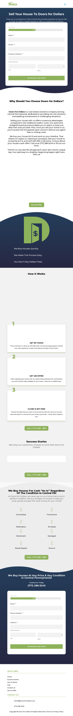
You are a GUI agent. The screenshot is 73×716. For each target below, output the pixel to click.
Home (9, 677)
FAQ (8, 685)
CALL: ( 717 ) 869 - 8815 (36, 428)
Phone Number (16, 613)
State (39, 70)
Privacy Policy (58, 712)
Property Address (15, 54)
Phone (11, 45)
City (9, 70)
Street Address (13, 62)
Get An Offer (36, 205)
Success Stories (13, 680)
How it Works (12, 682)
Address (14, 623)
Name (11, 35)
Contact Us (11, 688)
